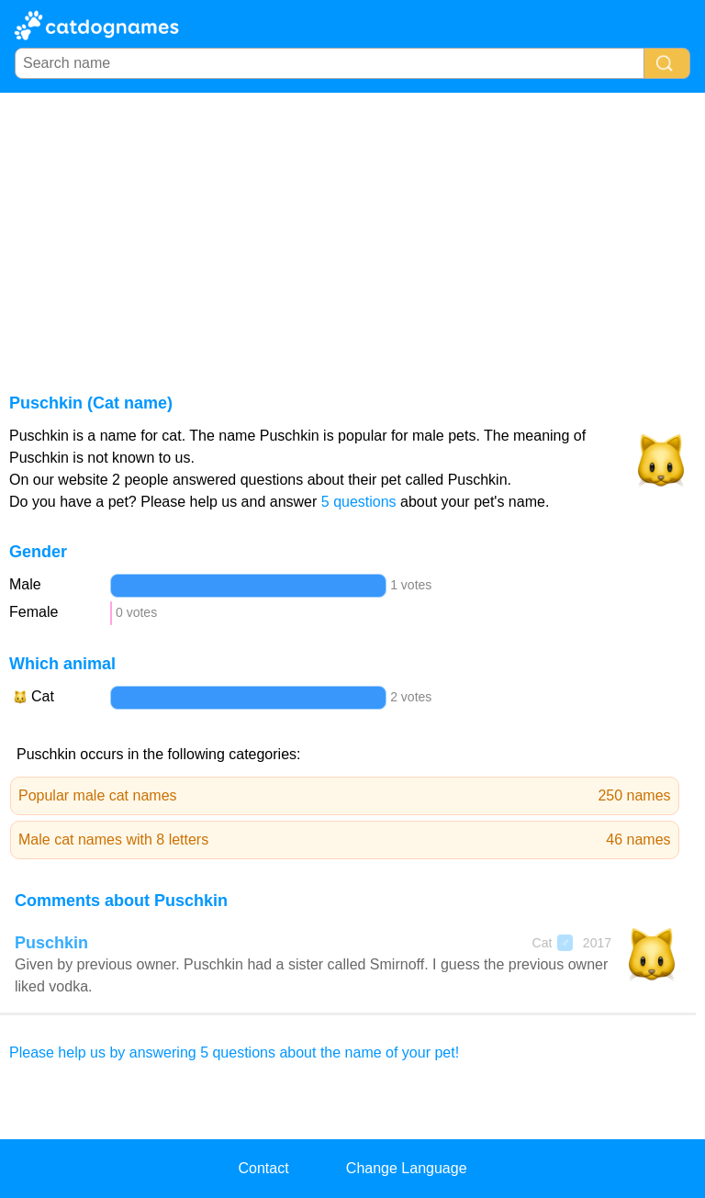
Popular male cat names (344, 796)
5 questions (359, 501)
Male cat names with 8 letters (344, 840)
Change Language (406, 1168)
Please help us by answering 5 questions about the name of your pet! (234, 1052)
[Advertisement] (352, 230)
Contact (263, 1168)
